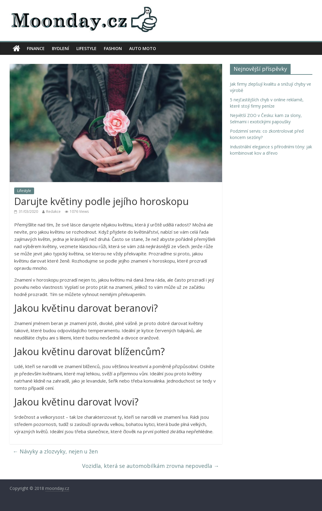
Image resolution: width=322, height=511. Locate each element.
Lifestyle (86, 48)
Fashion (113, 48)
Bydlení (60, 48)
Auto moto (142, 48)
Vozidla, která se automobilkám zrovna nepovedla (150, 465)
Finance (36, 48)
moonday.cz (57, 488)
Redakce (53, 211)
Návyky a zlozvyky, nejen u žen (55, 451)
